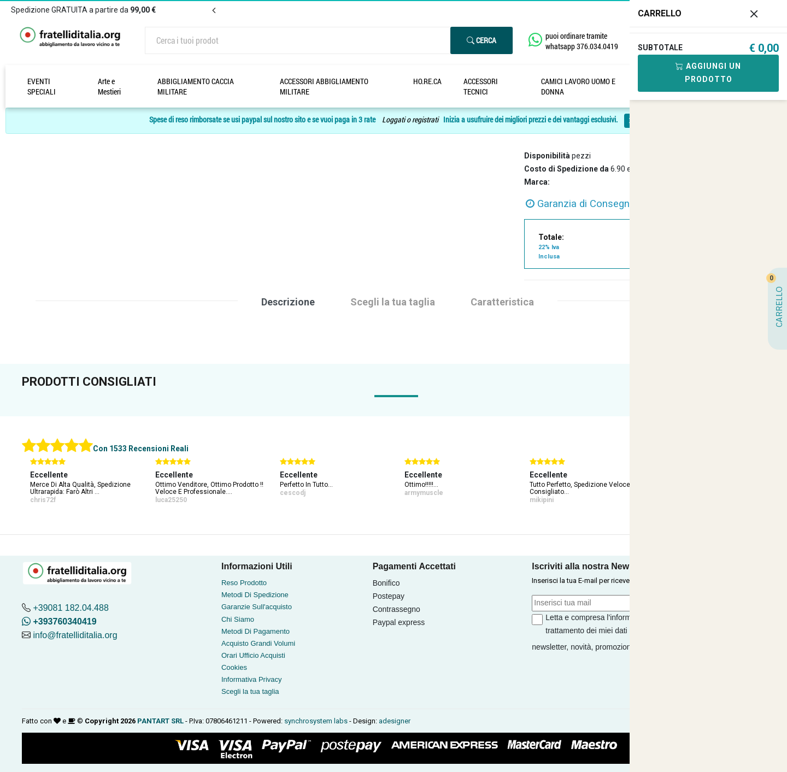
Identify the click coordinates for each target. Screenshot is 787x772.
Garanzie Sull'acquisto (256, 607)
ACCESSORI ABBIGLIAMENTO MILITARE (324, 86)
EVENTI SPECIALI (41, 86)
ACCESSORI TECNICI (480, 86)
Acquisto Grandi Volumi (258, 643)
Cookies (234, 667)
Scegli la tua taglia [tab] (392, 302)
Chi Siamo (237, 619)
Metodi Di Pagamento (255, 631)
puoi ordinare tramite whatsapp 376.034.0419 (581, 41)
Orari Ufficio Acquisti (253, 655)
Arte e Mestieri (109, 86)
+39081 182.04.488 (70, 607)
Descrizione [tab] (288, 302)
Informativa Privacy (251, 679)
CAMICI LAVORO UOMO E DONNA (578, 86)
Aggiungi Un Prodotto (708, 73)
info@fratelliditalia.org (75, 635)
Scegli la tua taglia (250, 691)
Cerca (481, 40)
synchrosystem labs (316, 721)
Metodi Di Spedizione (255, 595)
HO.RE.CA (427, 81)
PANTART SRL (160, 721)
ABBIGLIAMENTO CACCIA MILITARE (195, 86)
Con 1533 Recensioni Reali (141, 448)
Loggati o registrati (410, 120)
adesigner (394, 721)
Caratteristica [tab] (502, 302)
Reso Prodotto (244, 583)
